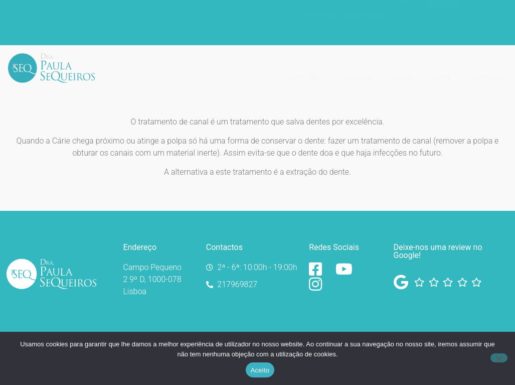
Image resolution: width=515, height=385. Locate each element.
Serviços (357, 69)
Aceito (260, 370)
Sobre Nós (303, 69)
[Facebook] (319, 269)
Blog (442, 69)
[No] (498, 357)
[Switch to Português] (482, 13)
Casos (403, 69)
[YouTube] (346, 269)
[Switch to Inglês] (482, 26)
